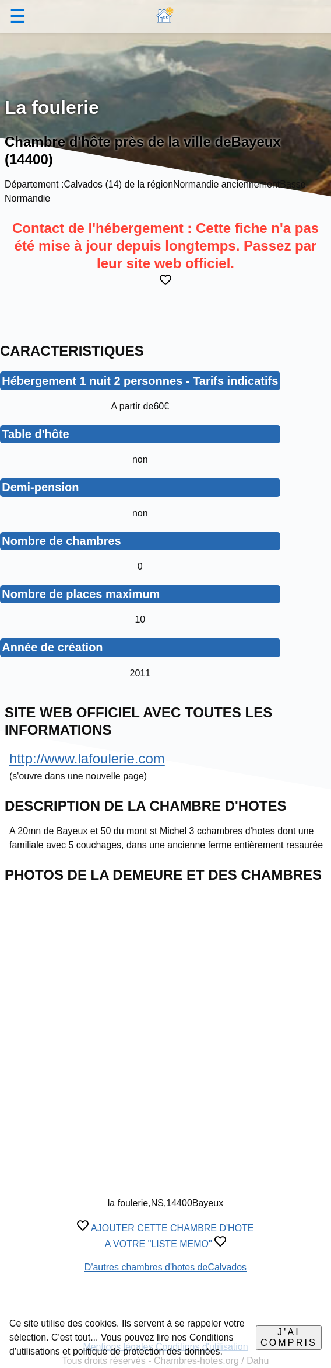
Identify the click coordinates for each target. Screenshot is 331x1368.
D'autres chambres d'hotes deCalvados (165, 1267)
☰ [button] (17, 16)
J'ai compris (288, 1337)
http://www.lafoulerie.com (87, 758)
